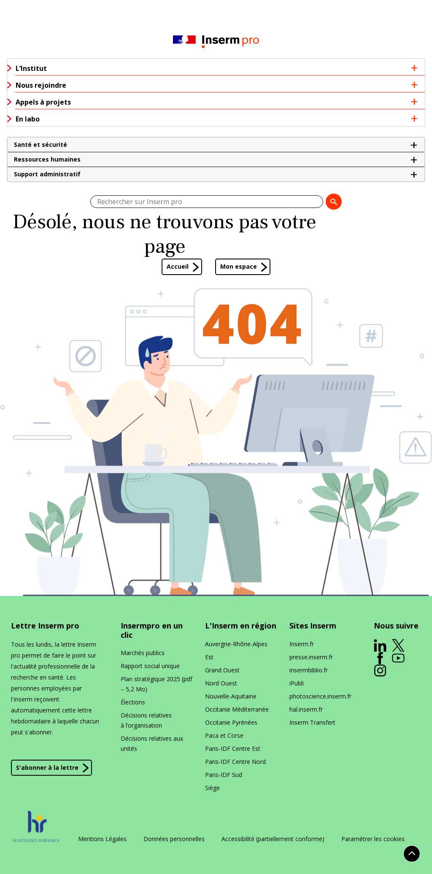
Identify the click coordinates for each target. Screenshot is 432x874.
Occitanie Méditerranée (237, 709)
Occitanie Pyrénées (231, 722)
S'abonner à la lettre (47, 767)
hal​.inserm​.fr (306, 709)
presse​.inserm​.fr (311, 657)
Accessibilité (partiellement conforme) (272, 839)
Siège (212, 788)
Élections (133, 702)
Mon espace (238, 266)
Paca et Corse (224, 735)
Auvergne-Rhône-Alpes (236, 644)
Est (209, 657)
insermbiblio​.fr (308, 670)
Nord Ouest (221, 683)
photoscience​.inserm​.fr (320, 696)
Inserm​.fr (301, 644)
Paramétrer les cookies (373, 839)
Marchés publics (143, 653)
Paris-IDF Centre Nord (235, 762)
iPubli (296, 683)
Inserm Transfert (312, 722)
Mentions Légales (102, 839)
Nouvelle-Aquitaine (230, 696)
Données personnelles (174, 839)
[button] (216, 145)
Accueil (178, 266)
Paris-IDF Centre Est (232, 749)
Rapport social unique (150, 666)
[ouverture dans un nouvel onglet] (380, 645)
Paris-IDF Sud (223, 775)
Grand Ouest (222, 670)
